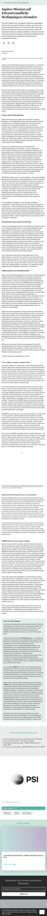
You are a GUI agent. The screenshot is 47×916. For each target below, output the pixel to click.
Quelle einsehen (8, 808)
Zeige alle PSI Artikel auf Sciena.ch (10, 802)
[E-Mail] (23, 889)
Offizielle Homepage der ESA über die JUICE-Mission (17, 735)
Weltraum (7, 813)
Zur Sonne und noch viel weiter (11, 737)
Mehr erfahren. (6, 914)
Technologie (26, 813)
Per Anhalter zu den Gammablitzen (12, 742)
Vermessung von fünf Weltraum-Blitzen (13, 739)
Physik (16, 813)
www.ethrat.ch (5, 907)
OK (42, 912)
